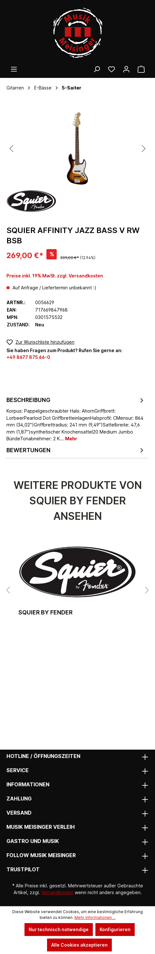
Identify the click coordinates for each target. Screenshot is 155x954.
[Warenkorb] (141, 69)
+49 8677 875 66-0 (28, 357)
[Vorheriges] (11, 148)
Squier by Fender (45, 612)
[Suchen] (96, 69)
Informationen (27, 784)
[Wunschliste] (111, 69)
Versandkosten (57, 892)
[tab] (75, 419)
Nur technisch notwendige (59, 929)
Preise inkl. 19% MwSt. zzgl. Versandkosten (54, 275)
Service (17, 770)
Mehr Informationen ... (95, 917)
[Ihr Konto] (126, 69)
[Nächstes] (144, 148)
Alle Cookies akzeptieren (79, 945)
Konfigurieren (115, 929)
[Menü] (13, 69)
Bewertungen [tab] (75, 450)
